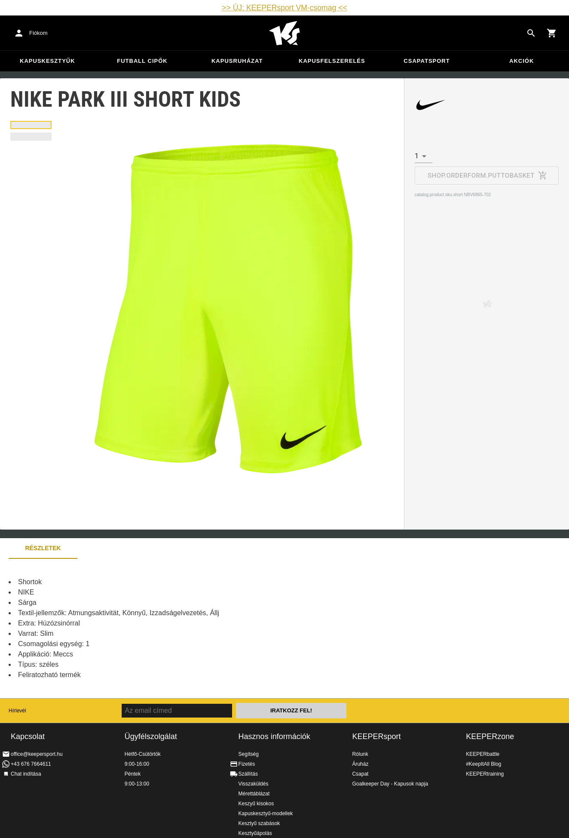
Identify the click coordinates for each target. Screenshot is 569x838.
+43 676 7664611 (31, 764)
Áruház (360, 764)
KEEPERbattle (482, 754)
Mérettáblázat (254, 794)
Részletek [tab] (43, 548)
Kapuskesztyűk (47, 61)
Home (284, 33)
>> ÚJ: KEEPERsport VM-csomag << (284, 7)
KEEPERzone (490, 736)
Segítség (249, 754)
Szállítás (248, 774)
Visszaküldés (254, 784)
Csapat (360, 774)
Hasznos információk (274, 736)
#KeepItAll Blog (483, 764)
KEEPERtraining (485, 774)
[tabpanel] (150, 628)
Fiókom (38, 33)
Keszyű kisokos (256, 804)
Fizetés (247, 764)
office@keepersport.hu (37, 754)
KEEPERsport (376, 736)
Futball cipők (142, 61)
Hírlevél (17, 711)
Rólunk (360, 754)
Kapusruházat (237, 61)
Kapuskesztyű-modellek (266, 813)
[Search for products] (531, 33)
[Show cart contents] (551, 33)
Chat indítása (26, 774)
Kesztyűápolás (255, 833)
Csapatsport (427, 61)
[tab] (31, 125)
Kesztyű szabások (259, 823)
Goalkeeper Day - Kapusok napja (390, 784)
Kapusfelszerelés (332, 61)
